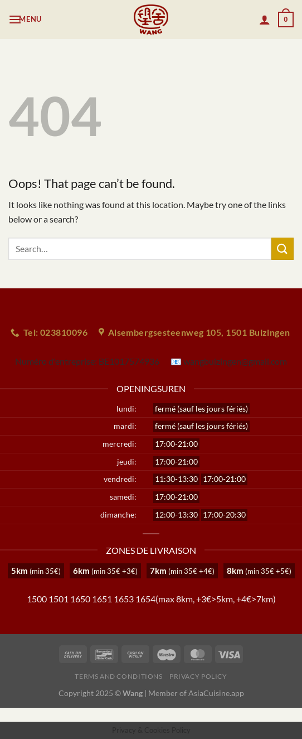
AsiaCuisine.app (216, 693)
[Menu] (26, 19)
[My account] (264, 19)
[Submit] (282, 248)
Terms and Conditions (118, 676)
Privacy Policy (198, 676)
